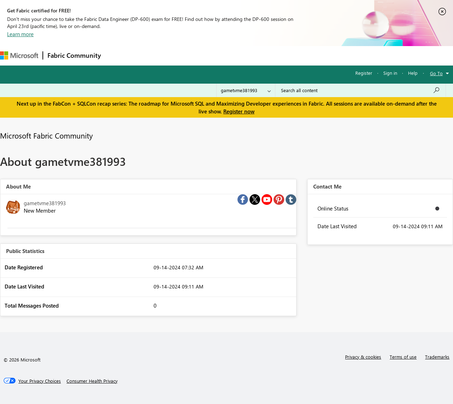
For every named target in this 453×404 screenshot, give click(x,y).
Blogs (240, 55)
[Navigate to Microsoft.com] (19, 55)
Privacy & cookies (363, 357)
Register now (238, 111)
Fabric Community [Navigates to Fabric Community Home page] (74, 55)
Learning (267, 55)
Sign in (390, 73)
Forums (117, 55)
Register (363, 73)
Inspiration (148, 55)
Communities (208, 55)
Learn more (20, 34)
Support (297, 55)
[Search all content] (360, 90)
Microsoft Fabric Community (46, 135)
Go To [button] (436, 73)
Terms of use (403, 357)
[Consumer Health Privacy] (92, 381)
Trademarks (437, 357)
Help (413, 73)
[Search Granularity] (246, 90)
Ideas (177, 55)
